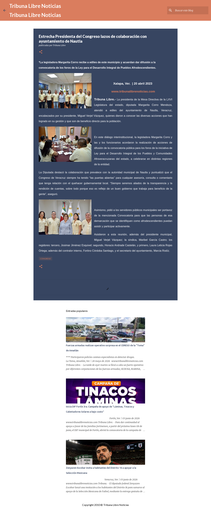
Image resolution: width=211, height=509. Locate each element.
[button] (41, 52)
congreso (45, 258)
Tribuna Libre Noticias (35, 6)
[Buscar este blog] (191, 10)
